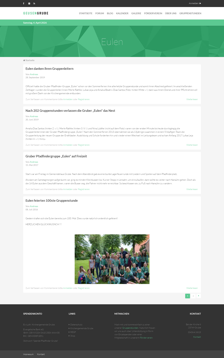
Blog (110, 13)
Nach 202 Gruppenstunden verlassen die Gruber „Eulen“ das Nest (70, 110)
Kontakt (197, 336)
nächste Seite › (198, 296)
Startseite (85, 13)
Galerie (136, 13)
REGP (73, 332)
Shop (72, 335)
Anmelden (193, 3)
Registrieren (84, 99)
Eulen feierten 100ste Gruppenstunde (52, 200)
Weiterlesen (192, 99)
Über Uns (170, 13)
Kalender (122, 13)
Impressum (28, 354)
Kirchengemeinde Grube (81, 328)
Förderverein (153, 13)
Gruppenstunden (190, 13)
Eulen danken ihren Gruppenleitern (49, 68)
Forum (99, 13)
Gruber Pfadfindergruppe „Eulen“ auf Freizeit (56, 156)
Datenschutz (76, 324)
